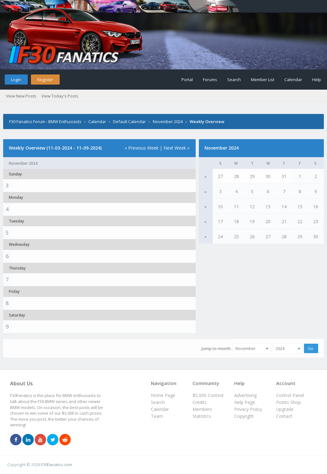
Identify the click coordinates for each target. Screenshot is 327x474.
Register (45, 79)
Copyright (244, 416)
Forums (210, 79)
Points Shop (288, 402)
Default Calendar (129, 121)
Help (316, 79)
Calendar (293, 79)
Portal (187, 79)
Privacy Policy (248, 409)
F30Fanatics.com (56, 464)
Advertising (245, 395)
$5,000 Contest (208, 395)
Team (157, 416)
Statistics (202, 416)
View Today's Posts (59, 96)
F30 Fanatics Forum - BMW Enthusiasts (45, 121)
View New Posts (21, 96)
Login (16, 79)
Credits (200, 402)
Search (234, 79)
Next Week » (176, 148)
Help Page (244, 402)
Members (202, 409)
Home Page (163, 395)
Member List (262, 79)
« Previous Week (141, 148)
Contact (284, 416)
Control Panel (290, 395)
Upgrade (285, 409)
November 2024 (168, 121)
